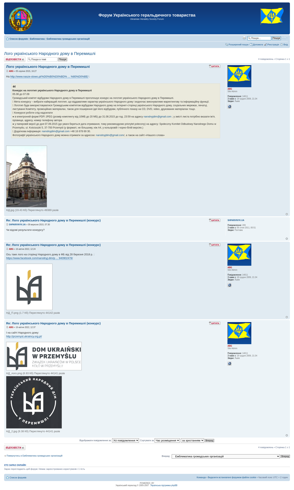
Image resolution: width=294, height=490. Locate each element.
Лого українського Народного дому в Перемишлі (50, 53)
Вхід (285, 44)
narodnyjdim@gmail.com (157, 116)
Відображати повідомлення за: (109, 440)
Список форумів (19, 39)
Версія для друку (244, 38)
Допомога (258, 44)
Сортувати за (160, 440)
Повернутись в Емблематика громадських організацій (34, 455)
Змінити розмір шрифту (285, 38)
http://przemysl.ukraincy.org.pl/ (24, 336)
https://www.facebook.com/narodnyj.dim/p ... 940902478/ (39, 258)
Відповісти (15, 59)
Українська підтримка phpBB (163, 485)
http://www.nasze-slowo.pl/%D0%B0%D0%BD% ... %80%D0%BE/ (49, 76)
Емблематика (37, 39)
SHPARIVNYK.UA (17, 224)
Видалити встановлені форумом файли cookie (232, 477)
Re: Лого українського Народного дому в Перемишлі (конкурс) (53, 220)
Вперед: (166, 456)
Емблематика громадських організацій (68, 39)
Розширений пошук (238, 44)
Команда (201, 477)
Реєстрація (273, 44)
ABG (11, 71)
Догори (287, 214)
